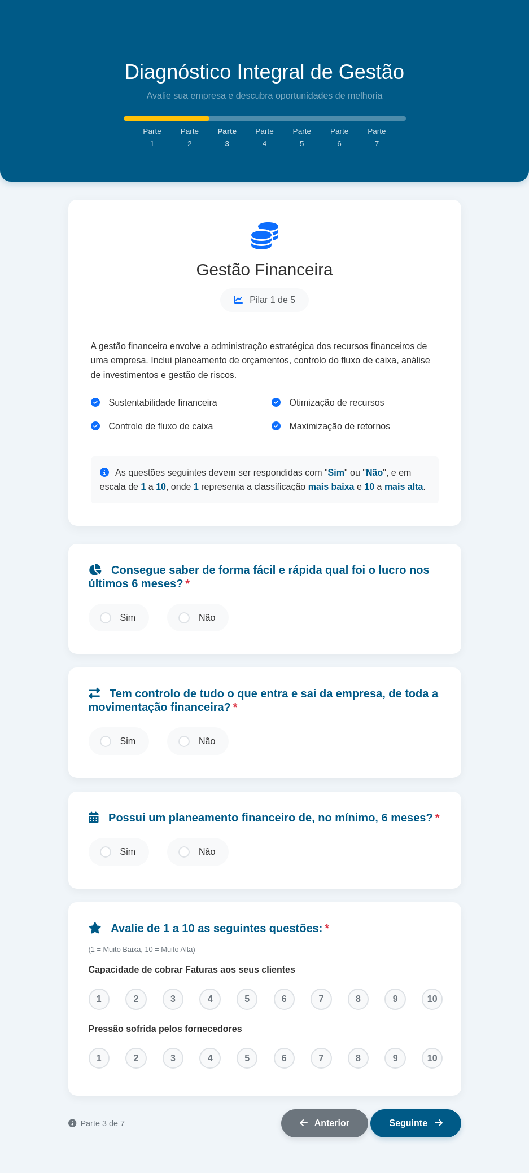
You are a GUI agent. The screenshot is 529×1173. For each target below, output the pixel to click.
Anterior (324, 1131)
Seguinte (415, 1131)
